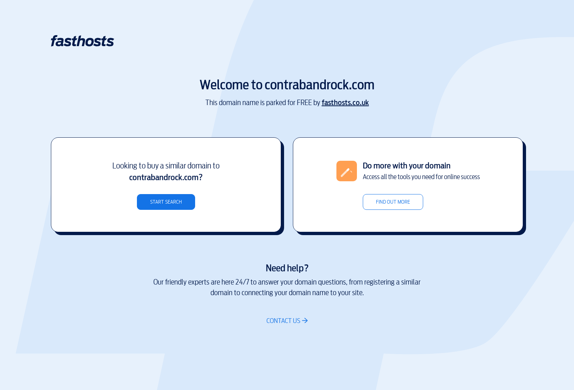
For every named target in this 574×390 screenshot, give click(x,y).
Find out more (393, 202)
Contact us (283, 321)
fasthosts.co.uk (345, 102)
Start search (166, 202)
